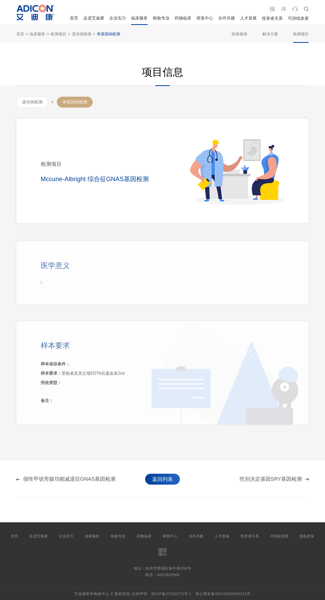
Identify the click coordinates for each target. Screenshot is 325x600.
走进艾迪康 (93, 18)
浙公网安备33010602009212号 (223, 594)
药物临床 (183, 18)
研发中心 (205, 18)
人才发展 (248, 18)
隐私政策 (307, 536)
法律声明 (139, 594)
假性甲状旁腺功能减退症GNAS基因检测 (66, 479)
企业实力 (117, 18)
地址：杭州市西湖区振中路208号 (162, 568)
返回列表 (162, 479)
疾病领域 (239, 34)
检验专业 (161, 18)
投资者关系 (272, 18)
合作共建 (226, 18)
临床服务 (139, 18)
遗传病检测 (81, 34)
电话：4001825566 (162, 575)
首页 (74, 18)
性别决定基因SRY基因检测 (274, 479)
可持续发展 (298, 18)
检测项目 (58, 34)
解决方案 (270, 34)
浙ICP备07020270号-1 (171, 594)
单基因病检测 (108, 34)
